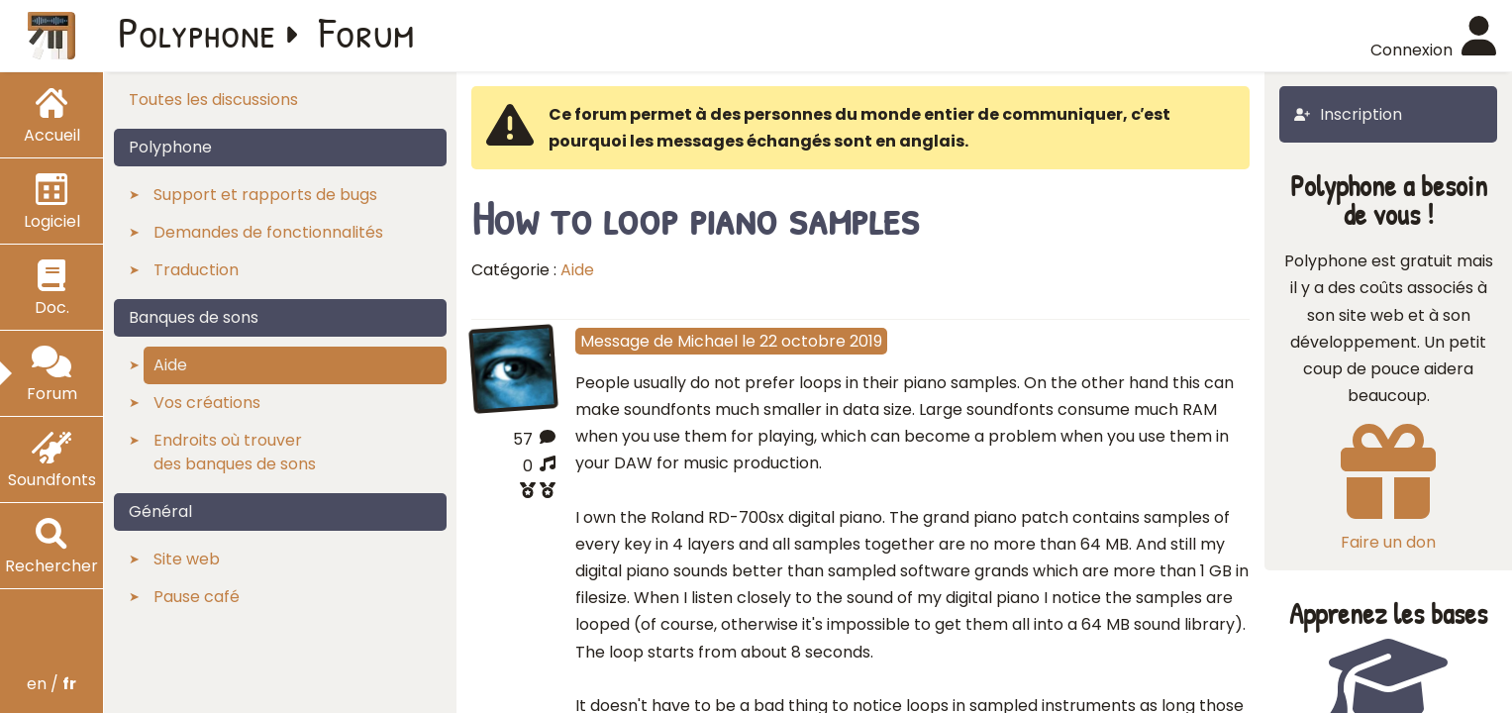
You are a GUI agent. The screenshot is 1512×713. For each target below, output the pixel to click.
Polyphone (197, 31)
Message (615, 341)
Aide (577, 269)
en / (51, 683)
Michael (707, 341)
